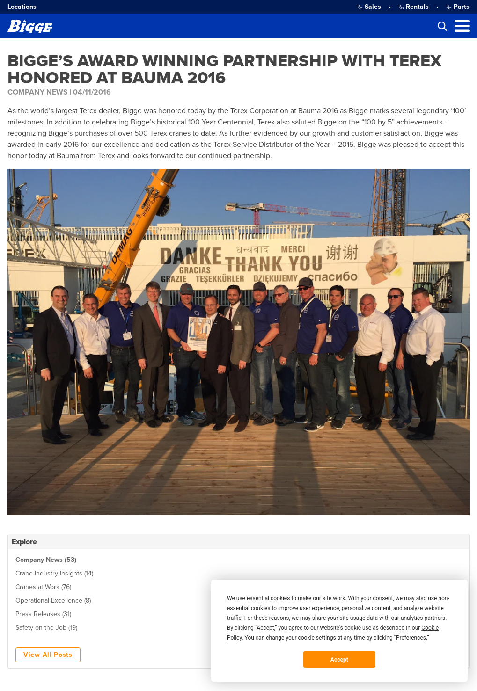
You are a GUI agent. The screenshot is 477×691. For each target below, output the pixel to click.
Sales (369, 7)
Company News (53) (45, 560)
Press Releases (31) (43, 614)
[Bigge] (29, 26)
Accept (339, 659)
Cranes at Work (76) (43, 587)
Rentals (413, 7)
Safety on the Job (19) (46, 628)
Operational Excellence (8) (53, 600)
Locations (22, 7)
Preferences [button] (411, 637)
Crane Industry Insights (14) (54, 573)
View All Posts (48, 655)
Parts (458, 7)
